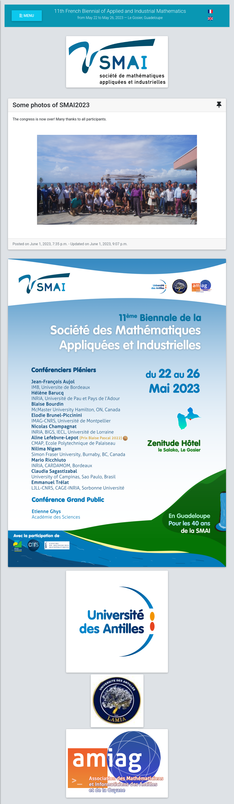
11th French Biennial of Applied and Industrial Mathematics (120, 14)
